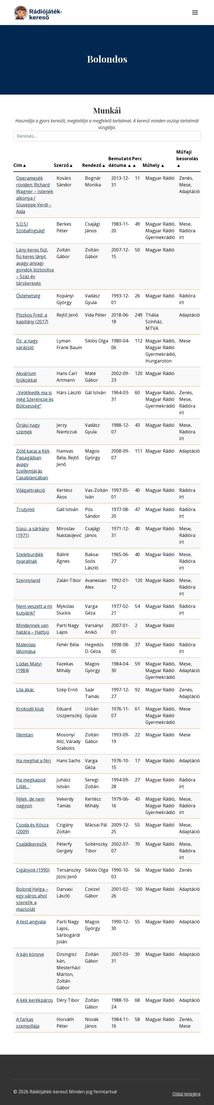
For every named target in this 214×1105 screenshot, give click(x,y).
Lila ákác (25, 690)
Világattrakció (30, 490)
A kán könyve (30, 954)
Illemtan (24, 735)
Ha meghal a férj (33, 761)
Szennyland (28, 580)
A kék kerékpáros (34, 1000)
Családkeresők (31, 844)
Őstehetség (28, 296)
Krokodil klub (30, 709)
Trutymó (25, 509)
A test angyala (31, 922)
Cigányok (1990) (33, 870)
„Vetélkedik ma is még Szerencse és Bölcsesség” (35, 399)
